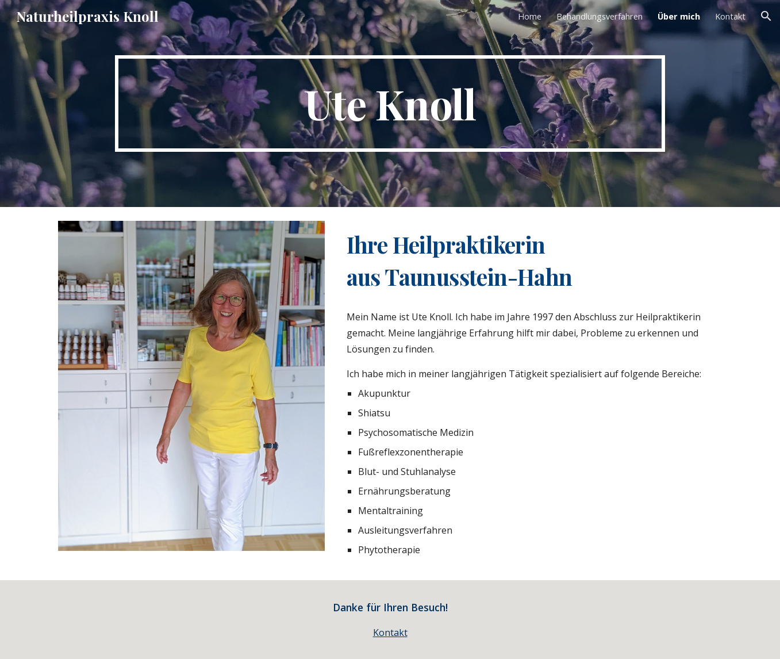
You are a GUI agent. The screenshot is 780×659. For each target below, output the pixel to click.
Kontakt (390, 632)
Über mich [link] (679, 16)
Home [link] (529, 16)
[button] (766, 16)
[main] (390, 103)
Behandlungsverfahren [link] (599, 16)
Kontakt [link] (730, 16)
